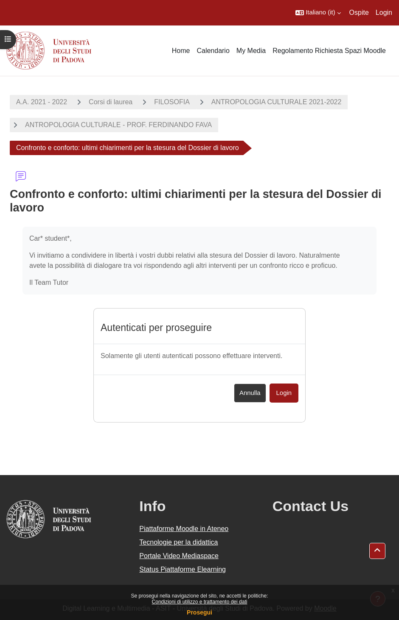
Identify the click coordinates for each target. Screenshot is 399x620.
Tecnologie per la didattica (178, 542)
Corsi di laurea (110, 102)
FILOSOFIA (172, 102)
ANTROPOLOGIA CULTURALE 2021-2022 (276, 102)
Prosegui (199, 612)
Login (384, 12)
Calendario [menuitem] (213, 50)
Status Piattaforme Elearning (182, 569)
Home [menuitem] (181, 50)
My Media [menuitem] (251, 50)
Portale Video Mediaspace (179, 555)
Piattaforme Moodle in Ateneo (183, 528)
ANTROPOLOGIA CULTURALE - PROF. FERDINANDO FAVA (118, 124)
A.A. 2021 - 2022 (41, 102)
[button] (318, 12)
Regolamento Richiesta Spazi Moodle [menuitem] (329, 50)
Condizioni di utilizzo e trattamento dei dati (199, 602)
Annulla (250, 392)
